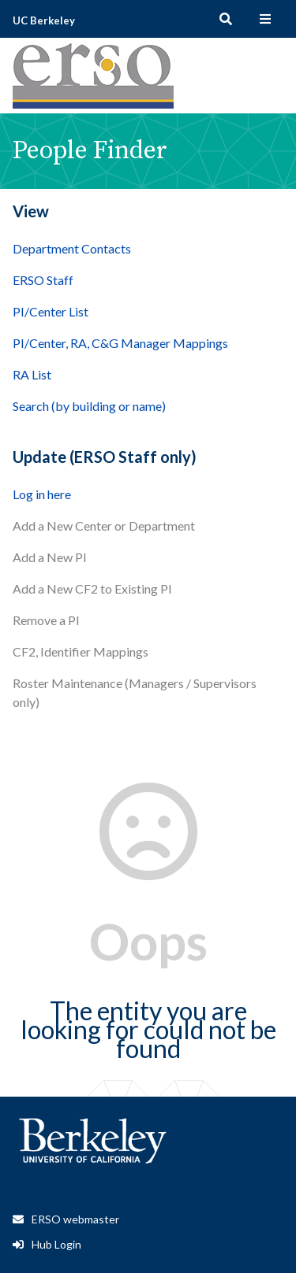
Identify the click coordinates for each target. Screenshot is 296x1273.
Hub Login (56, 1244)
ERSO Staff (43, 279)
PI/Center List (50, 311)
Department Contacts (72, 248)
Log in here (42, 494)
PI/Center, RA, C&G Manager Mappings (120, 342)
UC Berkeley (44, 20)
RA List (32, 374)
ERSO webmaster (75, 1219)
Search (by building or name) (89, 405)
